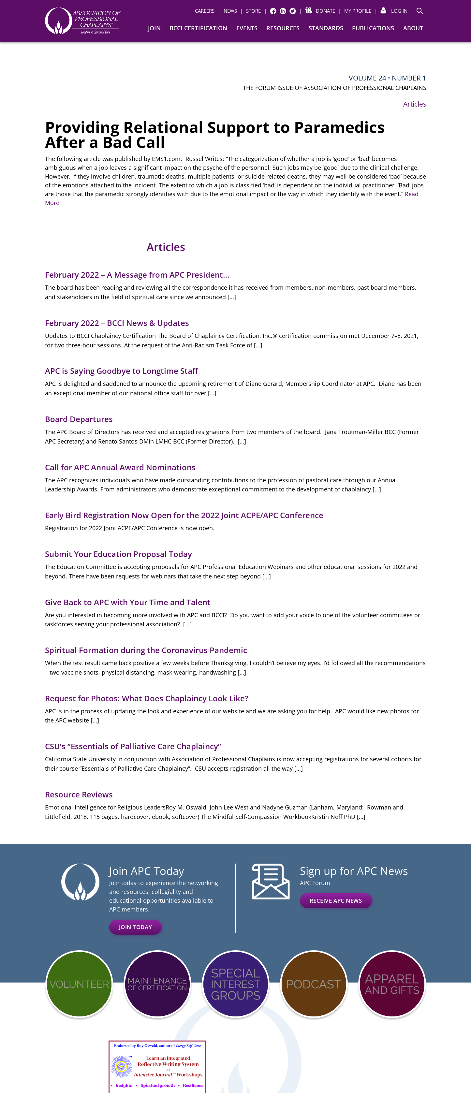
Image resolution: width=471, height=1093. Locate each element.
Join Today (135, 927)
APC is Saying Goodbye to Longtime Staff (121, 370)
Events (247, 28)
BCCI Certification (198, 28)
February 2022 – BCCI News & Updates (117, 322)
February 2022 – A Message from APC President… (137, 274)
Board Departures (79, 419)
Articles (414, 104)
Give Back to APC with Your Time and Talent (128, 602)
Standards (326, 28)
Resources (283, 28)
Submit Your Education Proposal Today (118, 553)
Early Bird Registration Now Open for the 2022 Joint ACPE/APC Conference (184, 515)
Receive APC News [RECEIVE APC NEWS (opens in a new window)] (336, 900)
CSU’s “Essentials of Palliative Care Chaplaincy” (134, 746)
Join (154, 28)
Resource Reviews (79, 794)
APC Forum (315, 883)
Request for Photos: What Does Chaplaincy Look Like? (146, 698)
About (413, 28)
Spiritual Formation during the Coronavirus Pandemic (146, 650)
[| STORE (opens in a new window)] (250, 11)
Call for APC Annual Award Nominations (120, 467)
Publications (373, 28)
